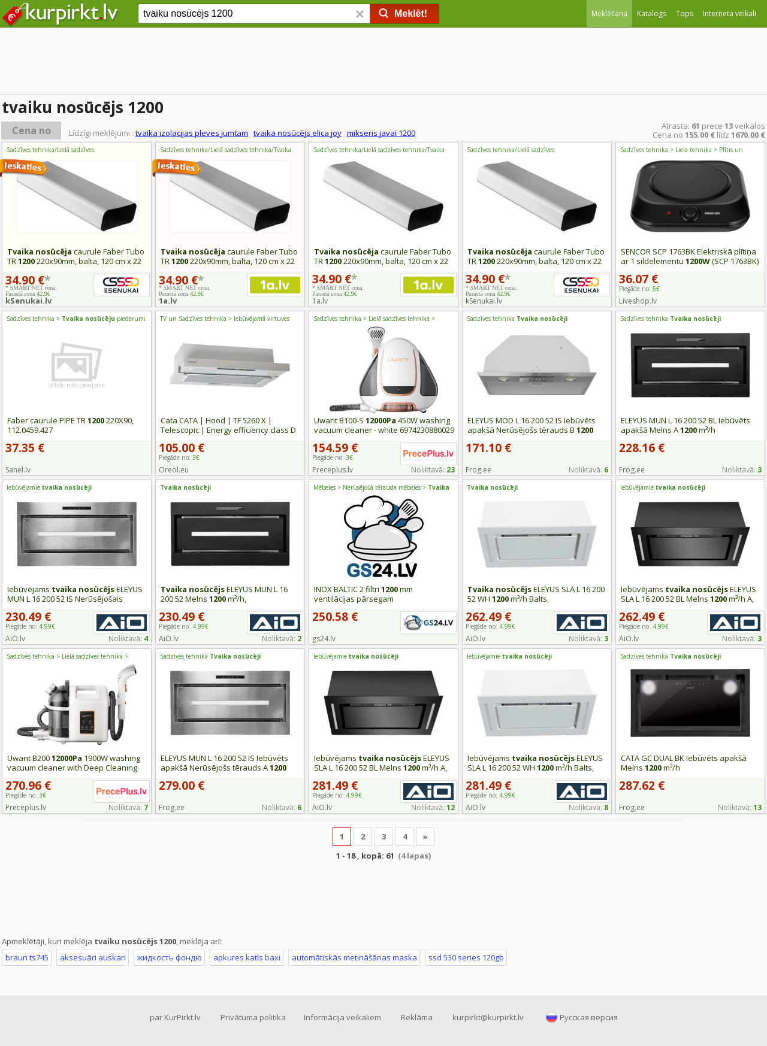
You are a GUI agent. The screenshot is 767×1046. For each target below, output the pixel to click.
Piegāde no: (639, 288)
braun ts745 (27, 957)
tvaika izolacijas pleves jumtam (191, 133)
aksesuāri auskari (93, 957)
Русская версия (589, 1017)
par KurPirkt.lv (175, 1017)
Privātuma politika (253, 1017)
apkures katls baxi (246, 957)
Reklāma (417, 1017)
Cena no (31, 130)
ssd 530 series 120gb (466, 957)
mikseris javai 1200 (381, 133)
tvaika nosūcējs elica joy (297, 133)
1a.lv (168, 300)
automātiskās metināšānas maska (354, 957)
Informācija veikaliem (342, 1017)
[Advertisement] (383, 63)
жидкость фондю (169, 957)
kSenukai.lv (28, 300)
